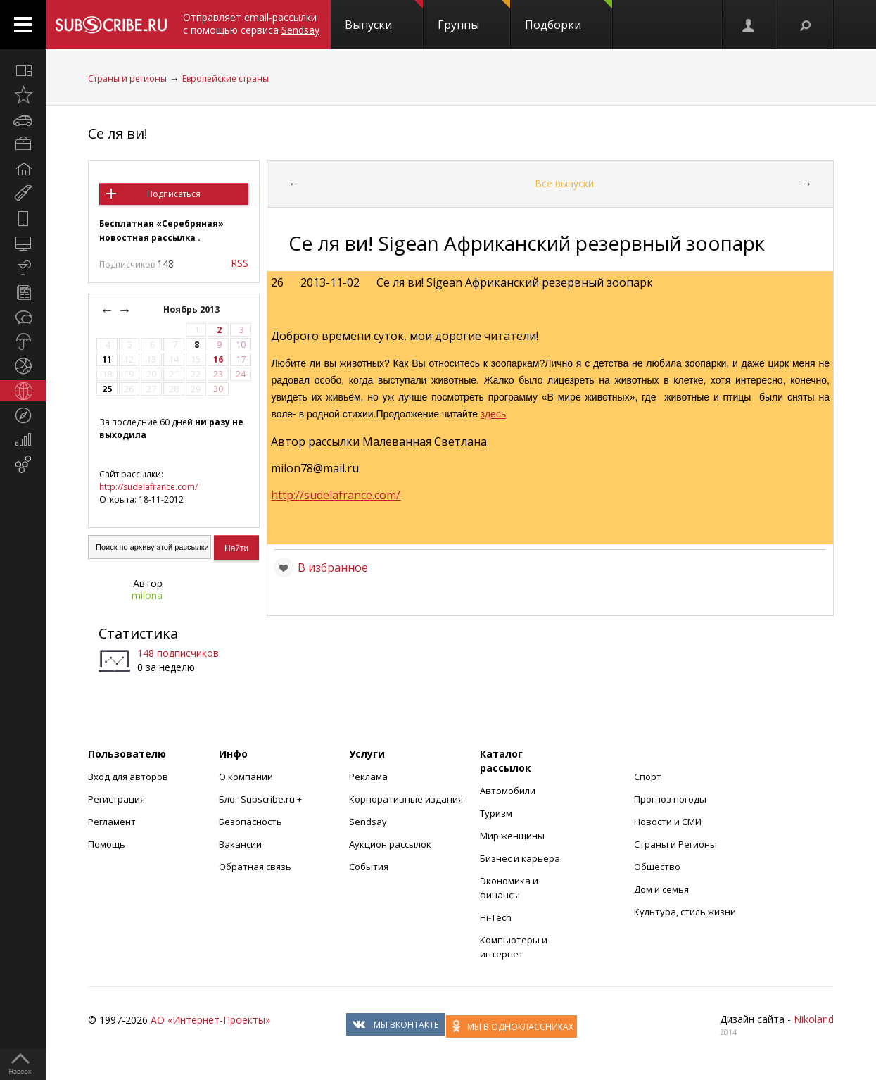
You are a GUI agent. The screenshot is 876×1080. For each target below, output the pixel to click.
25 (107, 389)
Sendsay (368, 821)
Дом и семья (661, 889)
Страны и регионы (127, 78)
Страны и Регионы (675, 844)
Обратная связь (255, 866)
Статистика (138, 633)
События (368, 866)
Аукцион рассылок (390, 844)
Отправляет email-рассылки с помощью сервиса (251, 24)
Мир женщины (512, 835)
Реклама (368, 776)
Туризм (496, 813)
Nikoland (814, 1019)
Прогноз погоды (670, 799)
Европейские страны (225, 78)
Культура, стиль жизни (685, 911)
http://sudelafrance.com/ (148, 487)
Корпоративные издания (406, 799)
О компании (246, 776)
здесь (493, 414)
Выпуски (384, 16)
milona (147, 595)
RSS (239, 263)
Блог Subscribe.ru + (261, 799)
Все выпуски (564, 183)
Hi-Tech (496, 917)
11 (107, 359)
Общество (657, 866)
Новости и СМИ (668, 821)
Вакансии (240, 844)
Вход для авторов (128, 776)
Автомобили (507, 790)
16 (218, 359)
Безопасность (250, 821)
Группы (474, 16)
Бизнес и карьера (520, 858)
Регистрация (116, 799)
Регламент (112, 821)
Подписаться (174, 194)
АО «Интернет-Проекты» (210, 1019)
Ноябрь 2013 (192, 309)
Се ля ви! (118, 133)
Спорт (647, 776)
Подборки (568, 16)
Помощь (106, 844)
